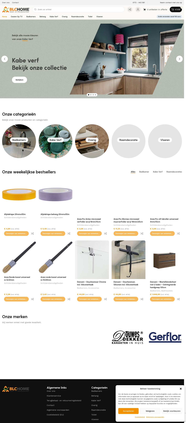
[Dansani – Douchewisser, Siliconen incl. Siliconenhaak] (128, 254)
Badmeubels (167, 285)
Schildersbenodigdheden (15, 218)
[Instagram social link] (160, 377)
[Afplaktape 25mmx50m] (19, 194)
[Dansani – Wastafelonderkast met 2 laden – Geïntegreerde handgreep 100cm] (165, 254)
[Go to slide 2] (90, 94)
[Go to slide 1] (88, 94)
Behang (43, 16)
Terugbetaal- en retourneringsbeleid (64, 389)
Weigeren (150, 411)
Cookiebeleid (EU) (55, 404)
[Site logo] (16, 9)
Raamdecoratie (77, 16)
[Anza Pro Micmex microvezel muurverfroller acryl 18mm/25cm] (128, 197)
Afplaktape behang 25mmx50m (55, 214)
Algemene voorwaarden (155, 417)
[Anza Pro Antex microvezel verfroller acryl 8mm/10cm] (92, 197)
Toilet (90, 16)
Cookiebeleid (140, 417)
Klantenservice (54, 385)
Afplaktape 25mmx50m (15, 214)
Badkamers (31, 16)
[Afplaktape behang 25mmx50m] (55, 194)
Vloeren (99, 16)
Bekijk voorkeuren (171, 411)
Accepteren (128, 411)
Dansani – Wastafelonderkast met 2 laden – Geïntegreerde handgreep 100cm (163, 279)
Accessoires (93, 283)
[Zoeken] (78, 9)
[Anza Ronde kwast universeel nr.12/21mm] (19, 252)
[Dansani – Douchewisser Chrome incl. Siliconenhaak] (92, 254)
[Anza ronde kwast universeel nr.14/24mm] (55, 252)
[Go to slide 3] (93, 94)
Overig (64, 16)
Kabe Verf (54, 16)
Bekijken (19, 82)
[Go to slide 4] (95, 94)
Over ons (51, 380)
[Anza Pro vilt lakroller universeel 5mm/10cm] (165, 197)
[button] (180, 388)
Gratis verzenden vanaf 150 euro (169, 16)
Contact (50, 394)
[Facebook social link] (156, 377)
